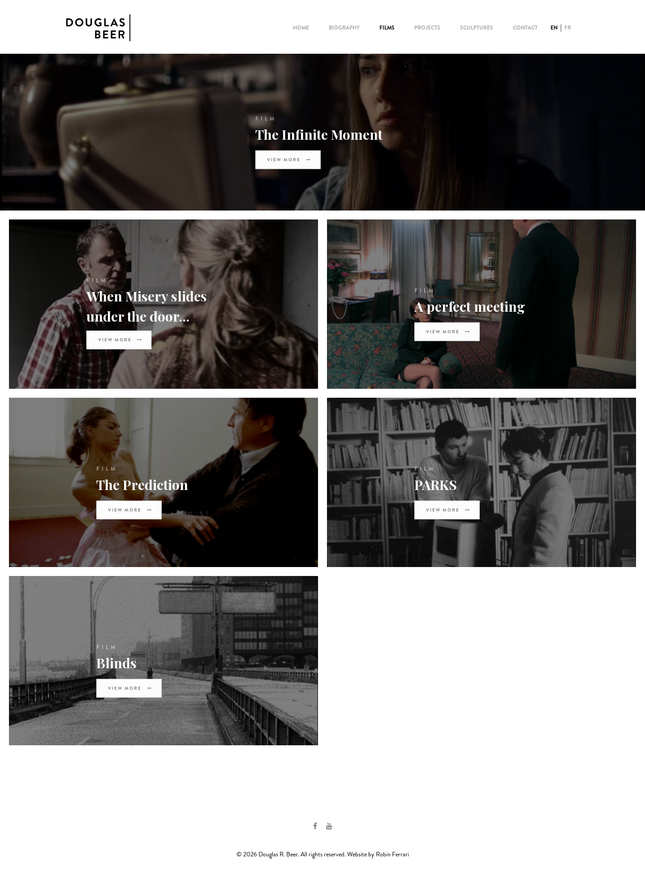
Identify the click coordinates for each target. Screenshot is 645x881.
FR (567, 28)
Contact (525, 28)
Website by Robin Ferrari (378, 854)
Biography (344, 28)
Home (301, 28)
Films (387, 28)
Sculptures (476, 28)
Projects (427, 28)
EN (554, 28)
